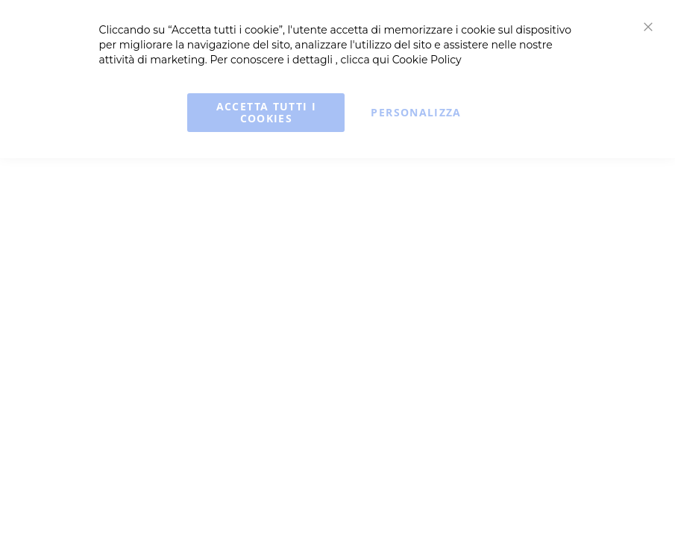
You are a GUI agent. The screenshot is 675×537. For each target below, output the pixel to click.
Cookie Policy (427, 59)
